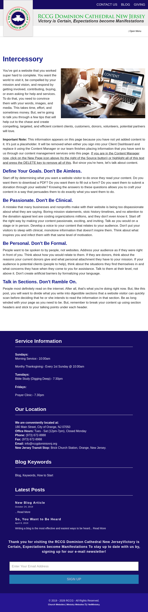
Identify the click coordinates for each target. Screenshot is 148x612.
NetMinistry (93, 604)
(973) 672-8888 (36, 435)
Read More (23, 512)
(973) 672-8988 (32, 439)
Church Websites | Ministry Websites (66, 604)
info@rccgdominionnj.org (41, 443)
